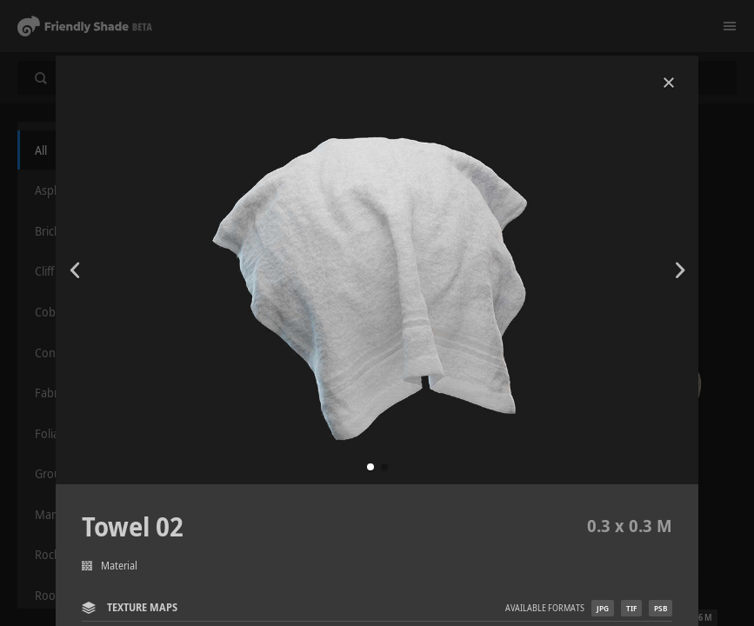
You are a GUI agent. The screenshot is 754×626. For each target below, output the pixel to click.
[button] (370, 466)
